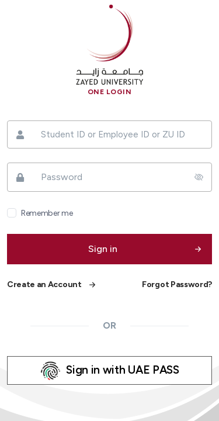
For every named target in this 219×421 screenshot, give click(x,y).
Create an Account (44, 284)
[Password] (109, 177)
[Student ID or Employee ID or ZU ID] (109, 134)
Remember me (46, 213)
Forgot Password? (177, 284)
